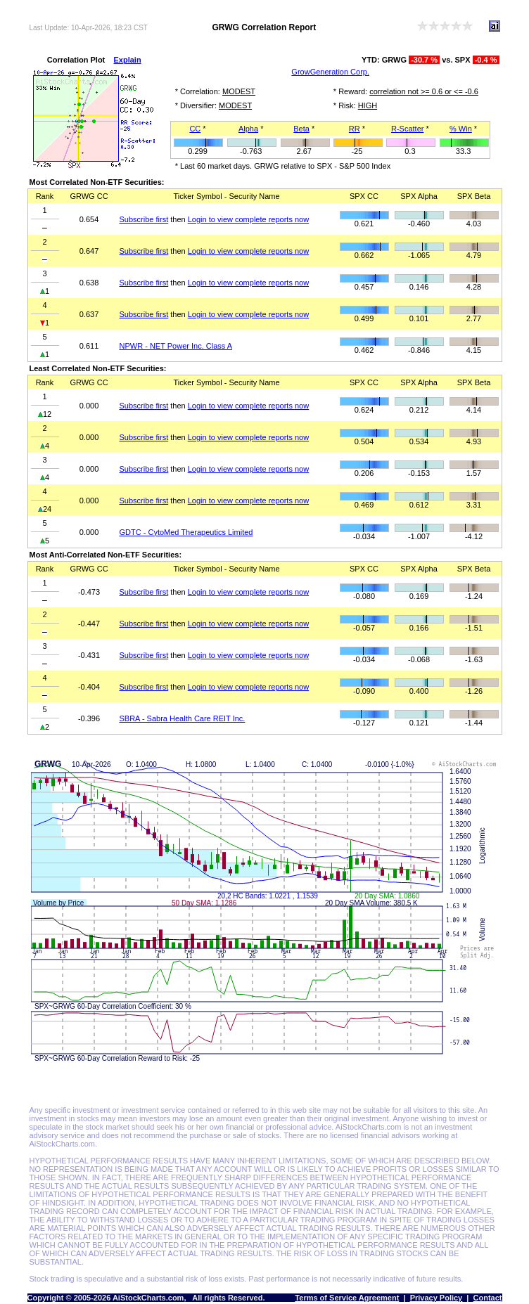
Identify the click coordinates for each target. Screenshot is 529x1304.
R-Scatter (407, 128)
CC (194, 128)
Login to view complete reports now (248, 219)
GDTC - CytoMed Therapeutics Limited (186, 532)
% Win (461, 128)
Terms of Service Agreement (347, 1297)
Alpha (248, 128)
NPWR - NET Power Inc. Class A (176, 346)
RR (354, 128)
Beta (301, 128)
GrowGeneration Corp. (330, 71)
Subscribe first (144, 219)
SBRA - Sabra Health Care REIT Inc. (183, 718)
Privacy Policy (436, 1297)
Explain (127, 60)
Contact (487, 1297)
